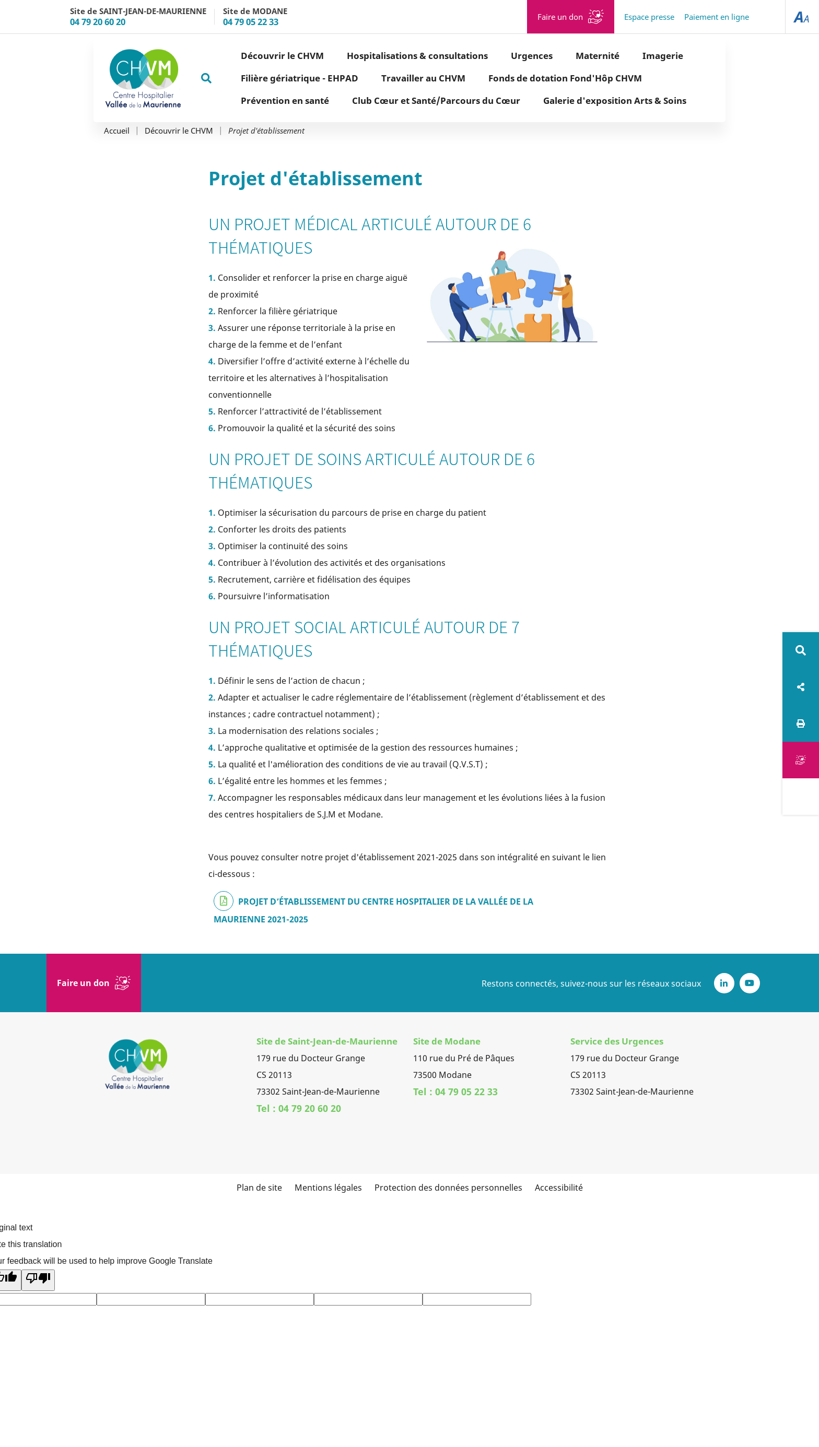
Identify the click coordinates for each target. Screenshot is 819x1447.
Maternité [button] (560, 56)
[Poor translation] (38, 1280)
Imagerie (625, 56)
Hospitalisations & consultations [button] (380, 56)
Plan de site (259, 1187)
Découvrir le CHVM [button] (245, 56)
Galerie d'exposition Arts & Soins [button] (577, 100)
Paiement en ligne (716, 16)
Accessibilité (559, 1187)
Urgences (495, 56)
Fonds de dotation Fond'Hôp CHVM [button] (528, 78)
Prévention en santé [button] (248, 100)
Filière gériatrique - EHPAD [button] (262, 78)
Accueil (117, 131)
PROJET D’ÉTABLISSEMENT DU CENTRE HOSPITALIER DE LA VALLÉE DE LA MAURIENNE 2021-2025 (373, 910)
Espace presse (649, 16)
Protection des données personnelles (448, 1187)
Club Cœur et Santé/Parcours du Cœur (399, 100)
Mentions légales (328, 1187)
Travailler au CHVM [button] (386, 78)
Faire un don (560, 16)
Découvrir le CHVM (179, 131)
